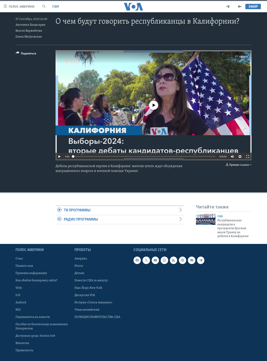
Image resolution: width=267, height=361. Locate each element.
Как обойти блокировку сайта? (36, 280)
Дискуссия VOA (85, 295)
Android (21, 302)
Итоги (79, 266)
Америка (81, 258)
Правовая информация (31, 273)
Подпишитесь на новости (33, 317)
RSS (18, 309)
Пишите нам (24, 266)
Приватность (24, 350)
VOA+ (19, 288)
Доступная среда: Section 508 (35, 335)
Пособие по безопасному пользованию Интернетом (42, 326)
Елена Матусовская (29, 36)
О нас (19, 258)
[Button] (26, 54)
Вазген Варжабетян (29, 30)
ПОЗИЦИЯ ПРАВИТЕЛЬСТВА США (97, 317)
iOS (18, 295)
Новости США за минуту (91, 280)
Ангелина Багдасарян (30, 24)
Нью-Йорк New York (88, 288)
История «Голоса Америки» (93, 302)
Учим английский (87, 309)
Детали (79, 273)
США (55, 6)
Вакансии (22, 343)
